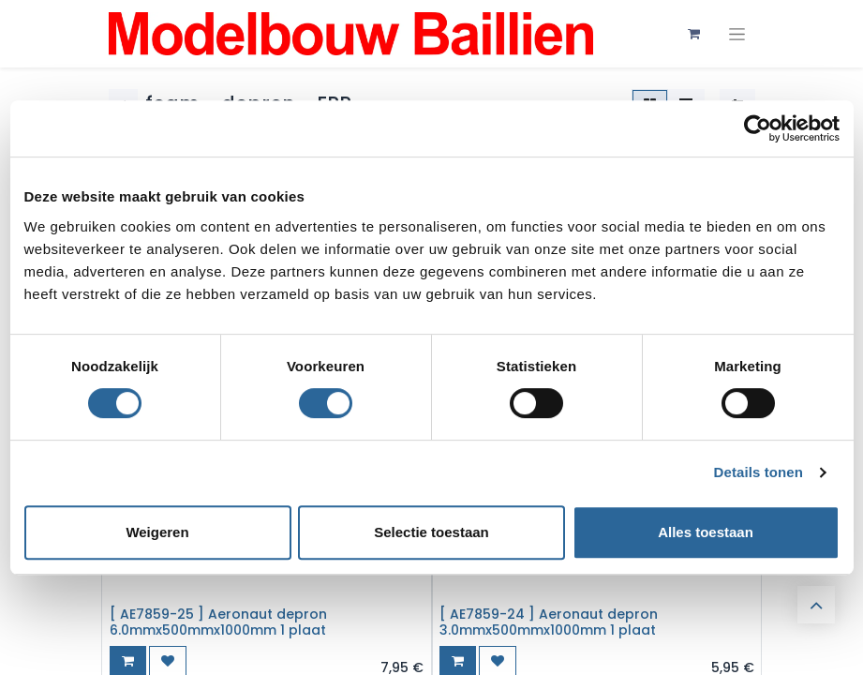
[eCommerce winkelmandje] (694, 34)
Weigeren (157, 532)
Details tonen (758, 472)
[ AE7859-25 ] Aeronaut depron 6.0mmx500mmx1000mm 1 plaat (218, 622)
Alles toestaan (705, 532)
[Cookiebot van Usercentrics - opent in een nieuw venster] (758, 128)
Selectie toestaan (431, 532)
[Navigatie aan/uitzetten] (737, 34)
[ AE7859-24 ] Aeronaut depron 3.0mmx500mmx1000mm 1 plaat (548, 622)
